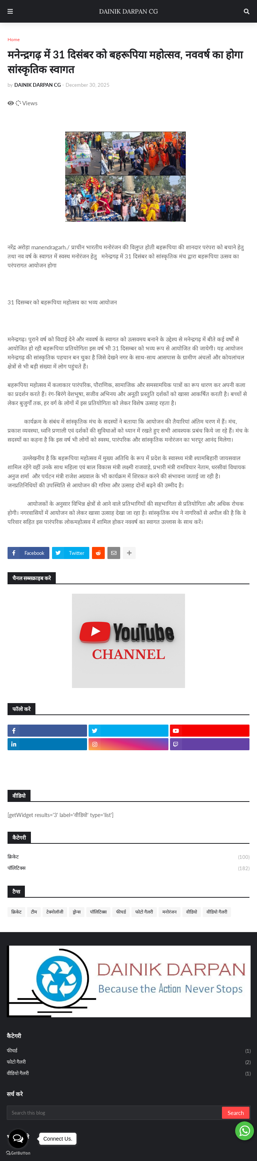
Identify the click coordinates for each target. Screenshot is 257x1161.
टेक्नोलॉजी (54, 912)
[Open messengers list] (18, 1138)
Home (14, 39)
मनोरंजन (169, 912)
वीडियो (191, 912)
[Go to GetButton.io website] (18, 1153)
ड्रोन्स (77, 912)
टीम (34, 912)
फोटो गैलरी (144, 912)
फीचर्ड (121, 912)
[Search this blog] (115, 1113)
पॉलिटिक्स (128, 868)
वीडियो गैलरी (217, 912)
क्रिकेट (128, 857)
